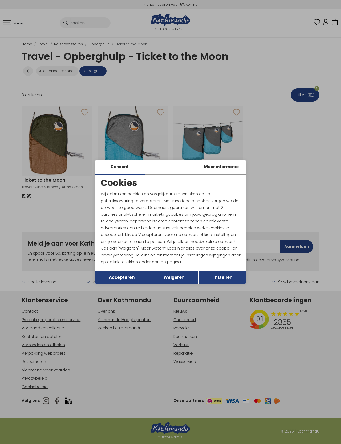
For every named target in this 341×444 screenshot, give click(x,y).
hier (181, 248)
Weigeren (174, 277)
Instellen (222, 277)
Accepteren (122, 277)
